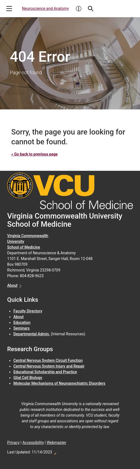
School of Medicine (23, 247)
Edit (55, 452)
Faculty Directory (27, 311)
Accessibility (33, 442)
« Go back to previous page (34, 154)
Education (21, 322)
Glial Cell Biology (27, 377)
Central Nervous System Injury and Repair (48, 366)
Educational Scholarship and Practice (45, 372)
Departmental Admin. (31, 334)
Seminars (21, 328)
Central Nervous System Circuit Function (48, 360)
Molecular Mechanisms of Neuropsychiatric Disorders (59, 383)
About (12, 285)
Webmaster (56, 442)
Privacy (13, 442)
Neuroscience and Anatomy (45, 8)
